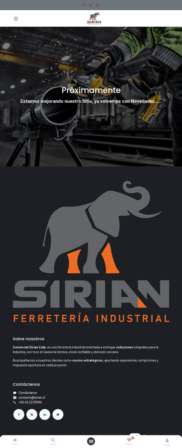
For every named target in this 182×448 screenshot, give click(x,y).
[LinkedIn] (90, 4)
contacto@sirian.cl (32, 397)
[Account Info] (167, 440)
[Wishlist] (129, 440)
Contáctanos (28, 393)
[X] (31, 414)
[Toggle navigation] (16, 18)
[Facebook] (84, 4)
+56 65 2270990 (30, 402)
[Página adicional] (57, 414)
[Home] (15, 440)
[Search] (53, 440)
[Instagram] (97, 4)
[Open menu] (91, 441)
